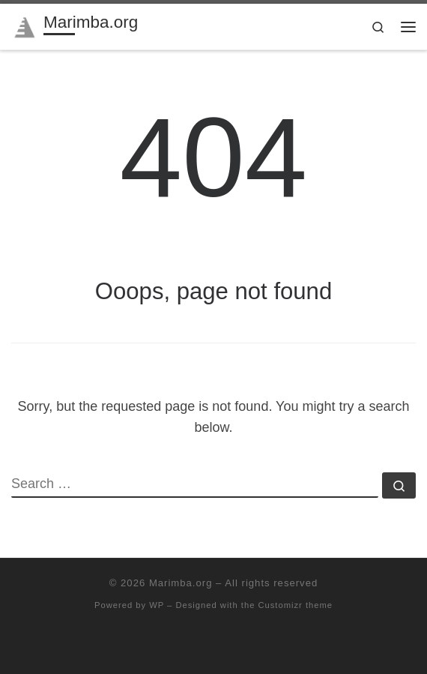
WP (156, 605)
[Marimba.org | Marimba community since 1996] (24, 25)
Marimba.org (181, 583)
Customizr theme (295, 605)
